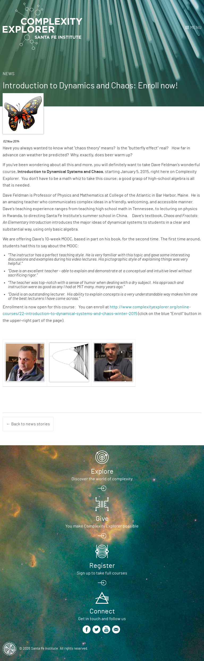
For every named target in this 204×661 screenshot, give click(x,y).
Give (102, 518)
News (8, 74)
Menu (195, 27)
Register (102, 565)
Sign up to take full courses (102, 573)
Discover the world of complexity (102, 479)
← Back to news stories (28, 424)
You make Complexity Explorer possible (102, 526)
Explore (102, 471)
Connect (102, 611)
